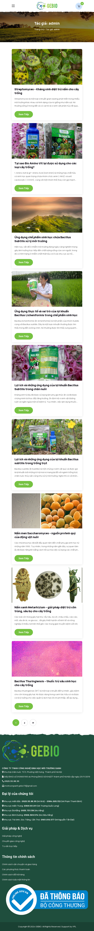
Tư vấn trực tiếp (9, 846)
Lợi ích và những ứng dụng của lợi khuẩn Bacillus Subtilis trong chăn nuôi (46, 387)
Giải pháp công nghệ (12, 835)
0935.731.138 (27, 810)
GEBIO (38, 926)
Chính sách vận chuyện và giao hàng (19, 864)
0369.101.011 (30, 805)
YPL (74, 926)
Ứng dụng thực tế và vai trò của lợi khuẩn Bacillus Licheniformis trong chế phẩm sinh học (45, 313)
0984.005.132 (54, 801)
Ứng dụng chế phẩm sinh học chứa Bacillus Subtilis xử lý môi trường (42, 239)
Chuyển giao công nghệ (13, 841)
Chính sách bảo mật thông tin (16, 879)
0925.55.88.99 (12, 781)
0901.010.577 (47, 819)
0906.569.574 (31, 815)
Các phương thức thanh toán (16, 869)
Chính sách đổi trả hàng (13, 874)
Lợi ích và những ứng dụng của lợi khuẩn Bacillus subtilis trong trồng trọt (46, 461)
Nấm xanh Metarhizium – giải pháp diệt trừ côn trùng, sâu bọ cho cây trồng (45, 609)
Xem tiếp (24, 114)
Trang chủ (39, 29)
